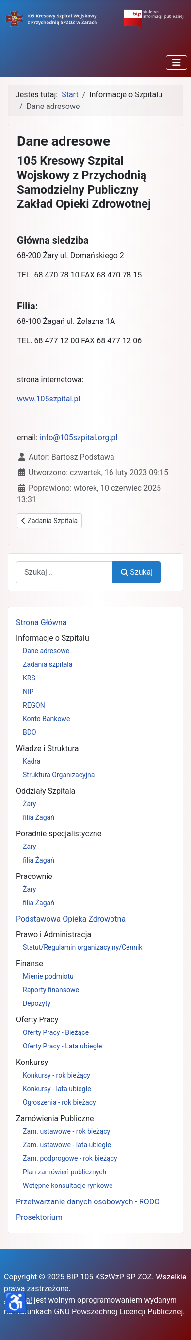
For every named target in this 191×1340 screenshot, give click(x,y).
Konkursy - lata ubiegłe (57, 1089)
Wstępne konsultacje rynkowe (67, 1185)
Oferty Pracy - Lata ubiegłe (62, 1046)
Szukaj (137, 572)
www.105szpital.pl (49, 398)
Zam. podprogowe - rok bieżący (70, 1158)
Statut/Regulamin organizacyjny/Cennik (82, 947)
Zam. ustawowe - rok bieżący (66, 1131)
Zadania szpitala (47, 664)
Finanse (29, 963)
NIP (28, 691)
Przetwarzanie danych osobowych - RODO (87, 1201)
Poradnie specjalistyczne (58, 833)
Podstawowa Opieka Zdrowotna (71, 919)
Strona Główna (41, 622)
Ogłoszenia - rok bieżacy (59, 1102)
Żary (29, 804)
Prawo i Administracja (53, 934)
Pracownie (34, 876)
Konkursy (32, 1062)
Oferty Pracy (37, 1019)
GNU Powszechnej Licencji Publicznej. (119, 1311)
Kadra (31, 761)
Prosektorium (39, 1217)
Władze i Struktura (47, 748)
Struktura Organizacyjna (59, 775)
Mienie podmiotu (48, 976)
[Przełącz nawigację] (176, 62)
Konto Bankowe (46, 719)
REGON (34, 705)
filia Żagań (38, 817)
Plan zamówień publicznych (64, 1172)
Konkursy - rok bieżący (56, 1075)
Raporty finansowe (51, 990)
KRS (29, 678)
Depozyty (36, 1003)
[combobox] (64, 572)
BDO (29, 732)
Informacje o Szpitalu (52, 638)
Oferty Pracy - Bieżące (56, 1032)
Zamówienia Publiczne (55, 1118)
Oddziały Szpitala (45, 791)
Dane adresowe (46, 651)
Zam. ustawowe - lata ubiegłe (67, 1145)
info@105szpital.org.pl (78, 437)
